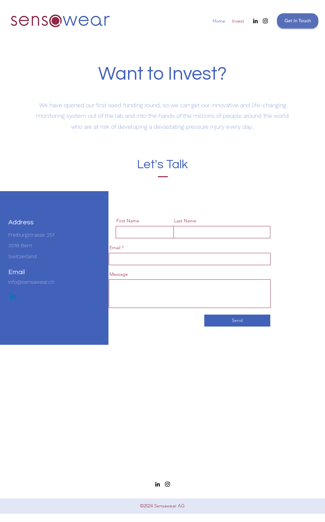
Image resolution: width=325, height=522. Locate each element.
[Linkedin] (13, 297)
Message (118, 274)
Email (114, 247)
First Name (127, 220)
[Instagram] (265, 21)
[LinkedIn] (255, 21)
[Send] (237, 321)
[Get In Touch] (297, 20)
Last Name (185, 220)
